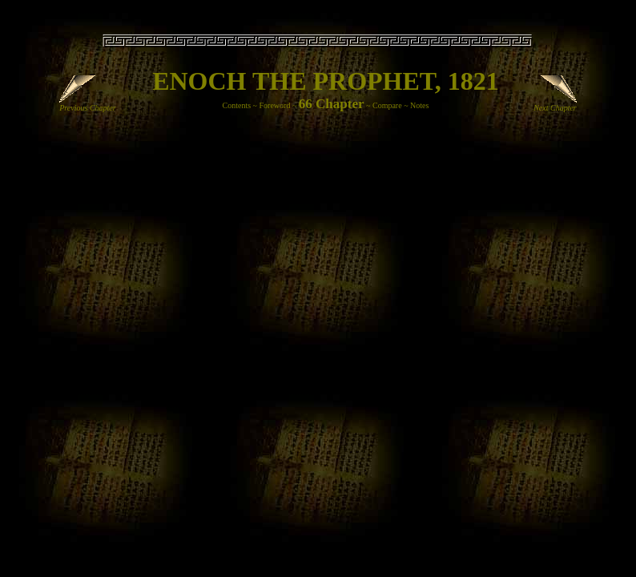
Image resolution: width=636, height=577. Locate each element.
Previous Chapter (87, 104)
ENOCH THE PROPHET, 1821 (325, 81)
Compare (387, 105)
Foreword (275, 105)
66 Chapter (331, 103)
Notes (419, 105)
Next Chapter (555, 104)
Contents (237, 105)
